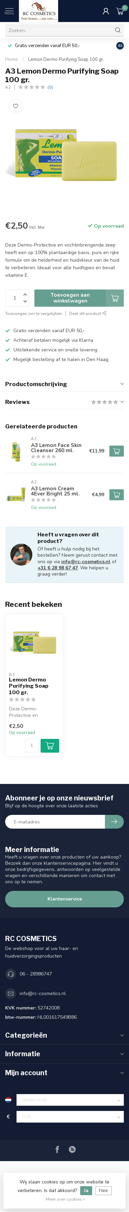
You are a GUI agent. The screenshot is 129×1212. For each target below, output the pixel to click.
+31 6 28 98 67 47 (57, 568)
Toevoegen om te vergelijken (33, 313)
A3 (8, 87)
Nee (103, 1190)
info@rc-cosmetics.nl (85, 561)
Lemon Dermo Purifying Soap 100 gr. (66, 59)
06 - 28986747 (36, 974)
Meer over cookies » (65, 1199)
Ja (86, 1190)
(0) (50, 87)
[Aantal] (32, 746)
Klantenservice (64, 899)
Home (11, 59)
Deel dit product (88, 313)
